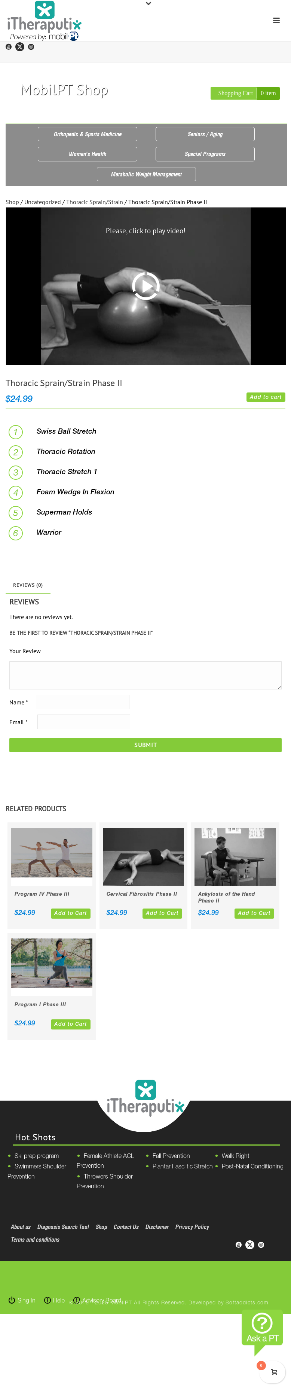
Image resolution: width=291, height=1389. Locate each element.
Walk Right (235, 1156)
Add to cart (266, 397)
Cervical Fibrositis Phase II (142, 894)
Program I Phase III (40, 1005)
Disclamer (157, 1226)
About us (21, 1226)
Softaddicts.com (247, 1303)
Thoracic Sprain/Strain (94, 202)
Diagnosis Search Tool (63, 1226)
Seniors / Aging (205, 134)
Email (18, 722)
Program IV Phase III (42, 894)
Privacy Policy (192, 1226)
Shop (12, 202)
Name (18, 702)
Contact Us (126, 1226)
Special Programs (205, 154)
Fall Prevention (171, 1156)
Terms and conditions (35, 1239)
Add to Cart (70, 913)
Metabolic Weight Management (146, 174)
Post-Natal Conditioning (253, 1167)
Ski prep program (37, 1156)
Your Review (25, 651)
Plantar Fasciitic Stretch (183, 1167)
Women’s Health (87, 154)
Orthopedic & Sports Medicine (88, 134)
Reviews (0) (28, 585)
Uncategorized (42, 202)
